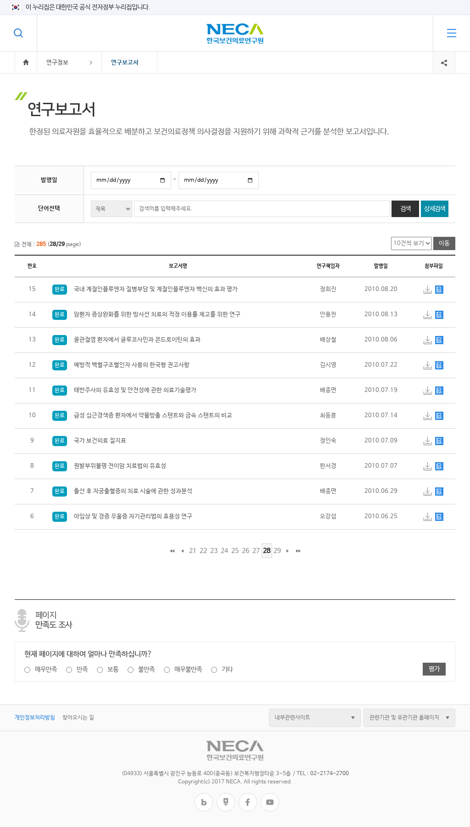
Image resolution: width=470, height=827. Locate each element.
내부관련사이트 (292, 718)
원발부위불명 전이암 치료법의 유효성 (109, 466)
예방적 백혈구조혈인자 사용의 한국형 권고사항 (121, 365)
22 (203, 550)
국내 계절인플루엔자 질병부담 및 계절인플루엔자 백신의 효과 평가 (145, 289)
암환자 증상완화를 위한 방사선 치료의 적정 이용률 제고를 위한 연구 (146, 314)
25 (235, 550)
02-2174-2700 (329, 774)
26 (245, 550)
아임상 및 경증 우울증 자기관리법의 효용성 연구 (122, 516)
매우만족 (46, 669)
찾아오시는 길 (78, 718)
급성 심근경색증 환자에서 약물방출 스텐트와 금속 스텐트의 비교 (142, 415)
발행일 (49, 180)
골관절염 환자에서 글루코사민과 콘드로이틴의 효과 (126, 339)
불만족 (146, 669)
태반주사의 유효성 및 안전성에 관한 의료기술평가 (124, 390)
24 (224, 550)
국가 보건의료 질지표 (89, 440)
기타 (227, 669)
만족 (82, 669)
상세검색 (434, 208)
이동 (444, 243)
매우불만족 (188, 669)
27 (256, 550)
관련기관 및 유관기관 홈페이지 (404, 718)
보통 (112, 669)
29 (277, 550)
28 (266, 550)
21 (192, 550)
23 (214, 550)
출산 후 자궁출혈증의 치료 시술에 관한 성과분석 (122, 491)
